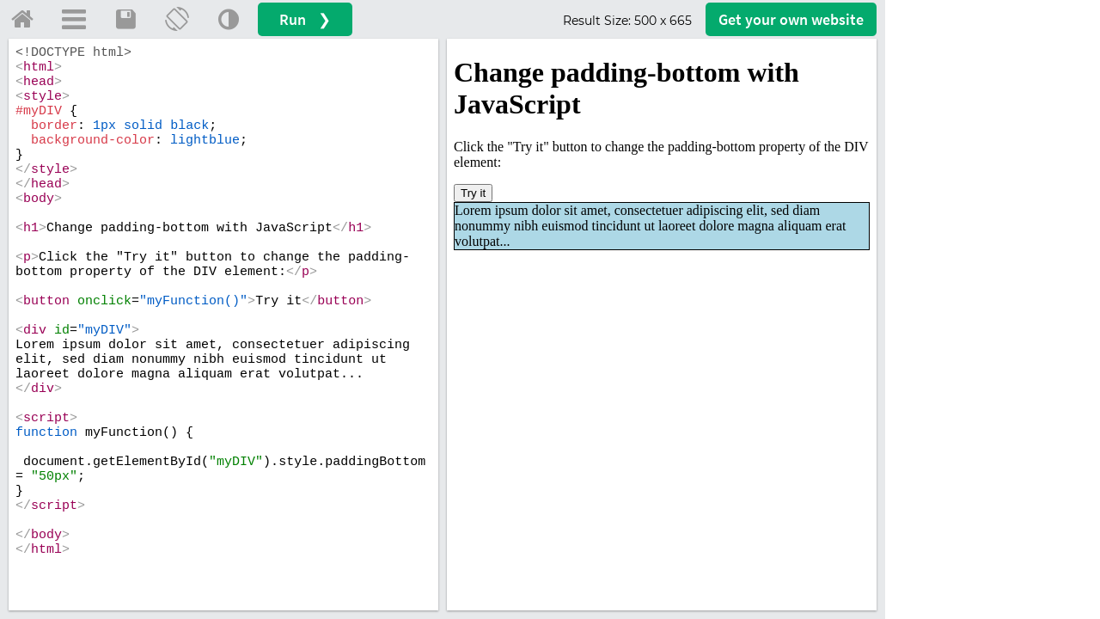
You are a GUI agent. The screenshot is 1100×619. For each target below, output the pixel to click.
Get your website (791, 19)
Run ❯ (305, 19)
